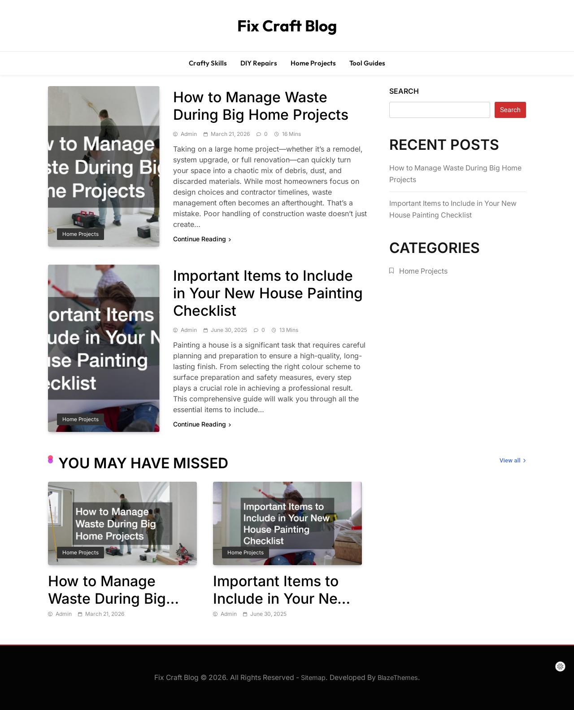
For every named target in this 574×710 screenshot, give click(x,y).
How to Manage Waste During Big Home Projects (260, 105)
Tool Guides (367, 63)
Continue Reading (202, 239)
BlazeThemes (398, 677)
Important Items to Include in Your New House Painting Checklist (268, 293)
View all (513, 461)
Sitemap (313, 677)
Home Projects (313, 63)
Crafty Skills (208, 63)
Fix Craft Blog (287, 25)
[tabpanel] (122, 550)
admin (189, 134)
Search (404, 91)
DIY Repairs (258, 63)
